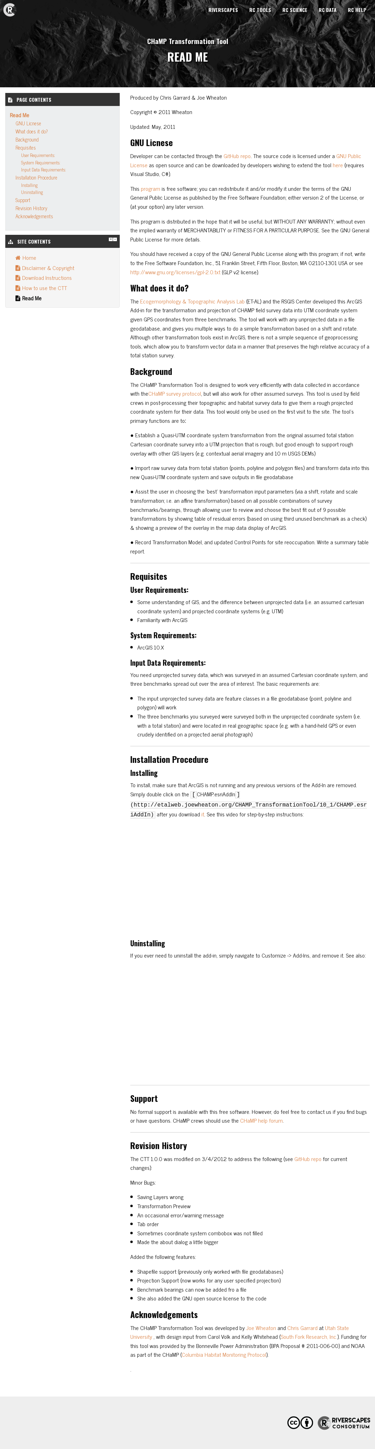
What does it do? (31, 131)
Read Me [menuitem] (28, 297)
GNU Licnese (28, 123)
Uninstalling (32, 192)
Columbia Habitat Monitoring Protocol (224, 1354)
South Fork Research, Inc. (309, 1336)
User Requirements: (38, 155)
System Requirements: (40, 162)
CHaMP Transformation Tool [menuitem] (10, 10)
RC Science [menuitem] (294, 9)
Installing (29, 185)
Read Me (19, 114)
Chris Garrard (302, 1327)
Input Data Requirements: (43, 169)
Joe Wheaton (261, 1327)
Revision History (31, 208)
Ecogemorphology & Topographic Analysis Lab (192, 301)
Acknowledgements (34, 216)
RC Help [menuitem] (357, 9)
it (202, 813)
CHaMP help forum (261, 1120)
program (150, 188)
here (338, 164)
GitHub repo (237, 155)
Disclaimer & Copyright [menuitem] (44, 267)
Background (27, 139)
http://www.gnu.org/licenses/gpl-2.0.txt (175, 271)
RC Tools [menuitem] (260, 9)
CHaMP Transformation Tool (187, 41)
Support (22, 200)
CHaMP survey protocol (174, 393)
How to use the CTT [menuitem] (41, 287)
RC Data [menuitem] (328, 9)
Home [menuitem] (25, 257)
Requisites (25, 147)
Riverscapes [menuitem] (223, 9)
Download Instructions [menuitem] (43, 277)
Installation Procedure (36, 177)
